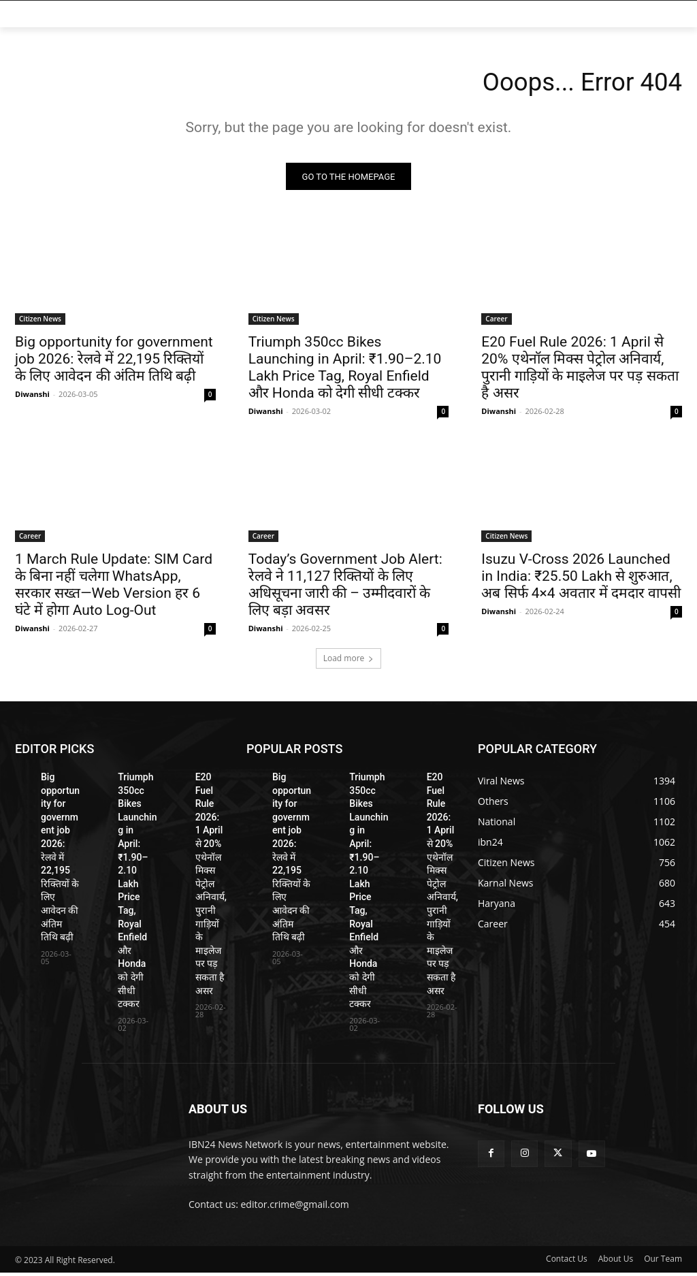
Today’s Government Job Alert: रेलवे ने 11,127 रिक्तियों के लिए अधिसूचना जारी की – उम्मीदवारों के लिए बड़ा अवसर (345, 588)
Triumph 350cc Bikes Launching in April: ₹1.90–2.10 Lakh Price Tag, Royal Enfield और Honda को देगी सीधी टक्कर (345, 370)
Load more (348, 661)
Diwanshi (32, 397)
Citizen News (40, 321)
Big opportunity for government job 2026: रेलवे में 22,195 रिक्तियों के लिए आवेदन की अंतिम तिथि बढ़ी (114, 361)
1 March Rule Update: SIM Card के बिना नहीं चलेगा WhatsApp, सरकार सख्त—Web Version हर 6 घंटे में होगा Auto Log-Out (113, 588)
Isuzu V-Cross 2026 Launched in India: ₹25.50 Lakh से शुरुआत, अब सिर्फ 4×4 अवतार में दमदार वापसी (581, 579)
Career (496, 321)
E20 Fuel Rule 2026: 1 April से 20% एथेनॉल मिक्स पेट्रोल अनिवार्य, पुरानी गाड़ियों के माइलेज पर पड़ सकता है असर (579, 370)
